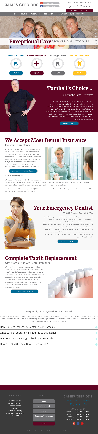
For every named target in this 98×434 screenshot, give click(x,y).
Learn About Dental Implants (24, 291)
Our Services (34, 14)
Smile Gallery (48, 14)
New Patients (61, 14)
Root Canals (15, 416)
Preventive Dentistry (15, 401)
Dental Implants (14, 408)
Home (15, 14)
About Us (23, 14)
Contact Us (80, 14)
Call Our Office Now (68, 241)
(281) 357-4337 (79, 6)
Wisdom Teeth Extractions (15, 413)
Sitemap (43, 430)
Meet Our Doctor (69, 123)
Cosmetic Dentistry (14, 403)
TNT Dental (68, 430)
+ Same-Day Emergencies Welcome (80, 10)
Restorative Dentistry (15, 411)
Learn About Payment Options (23, 171)
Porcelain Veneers (15, 406)
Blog (72, 14)
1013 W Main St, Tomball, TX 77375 (79, 2)
